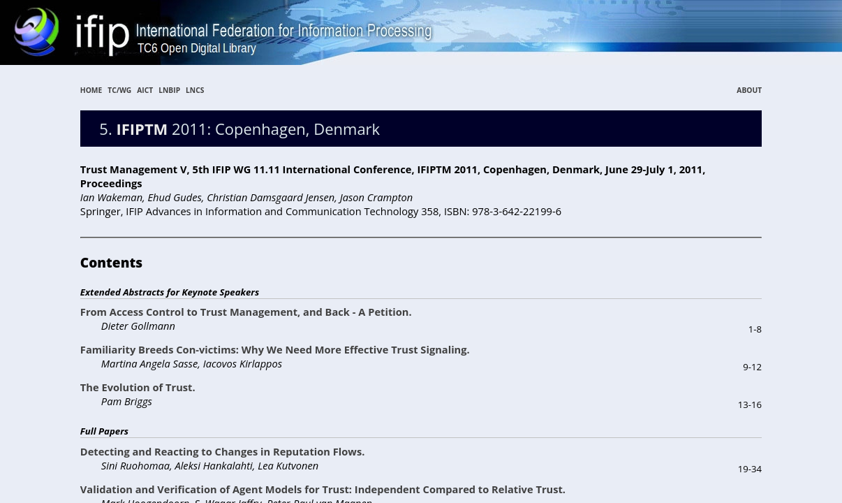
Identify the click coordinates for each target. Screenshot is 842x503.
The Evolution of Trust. (137, 387)
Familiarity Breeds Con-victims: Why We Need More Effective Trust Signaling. (275, 349)
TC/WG (119, 90)
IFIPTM (142, 128)
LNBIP (169, 90)
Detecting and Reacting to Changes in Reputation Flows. (222, 451)
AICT (145, 90)
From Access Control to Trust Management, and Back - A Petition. (246, 312)
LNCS (195, 90)
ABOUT (749, 90)
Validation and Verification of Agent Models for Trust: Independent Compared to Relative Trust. (323, 489)
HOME (91, 90)
